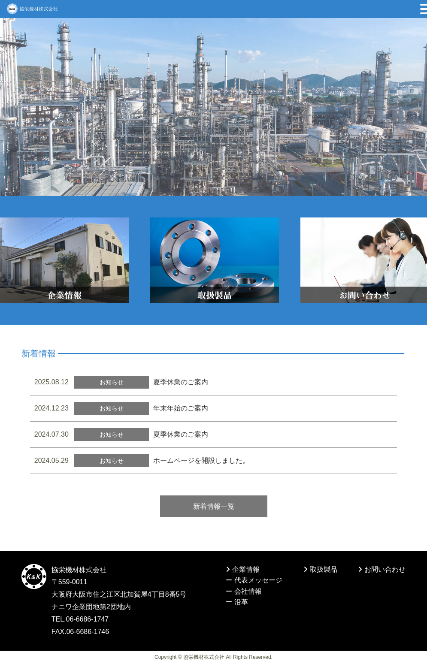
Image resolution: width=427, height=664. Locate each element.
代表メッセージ (254, 580)
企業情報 (243, 569)
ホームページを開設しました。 (201, 460)
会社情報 (244, 591)
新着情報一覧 (213, 506)
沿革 (237, 602)
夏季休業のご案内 (180, 382)
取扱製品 (320, 569)
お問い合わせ (382, 569)
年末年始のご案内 (180, 408)
